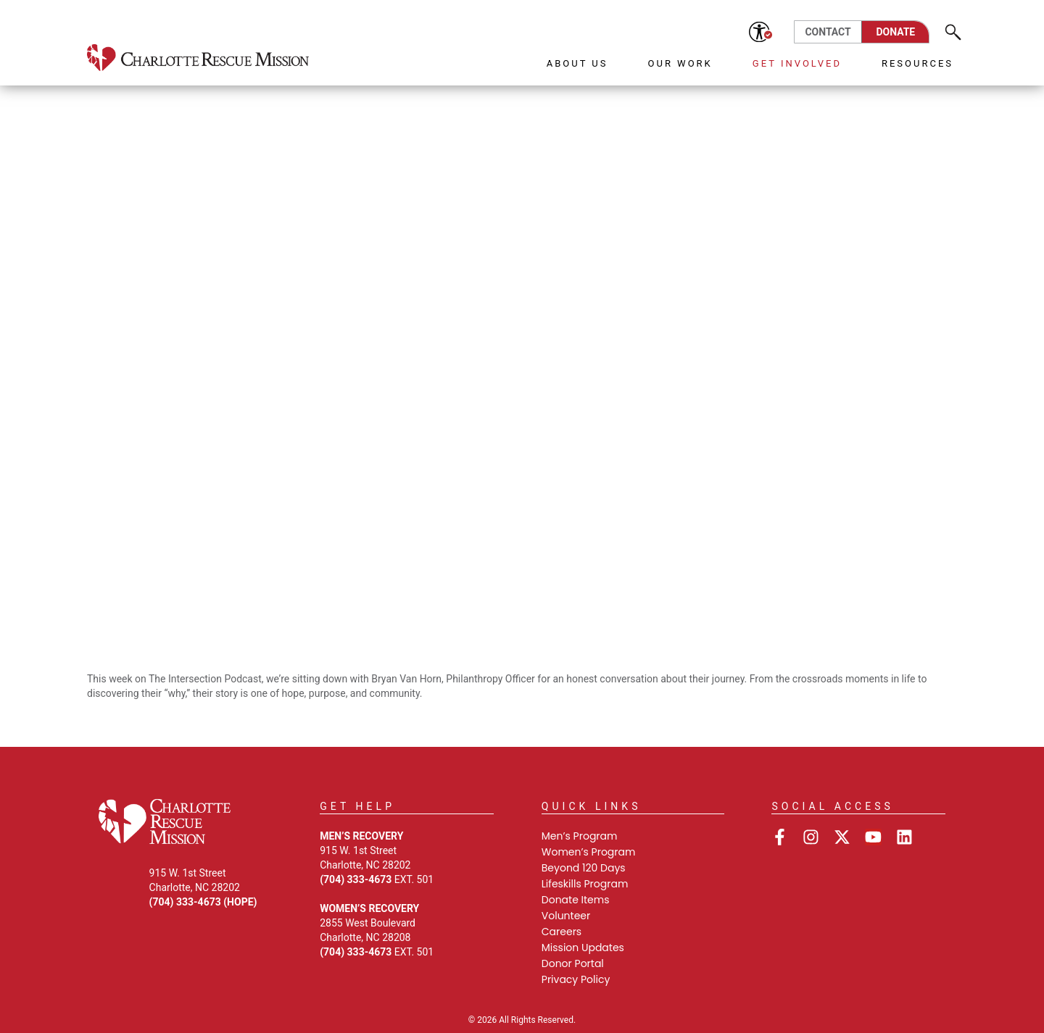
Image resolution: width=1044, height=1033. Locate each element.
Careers (561, 931)
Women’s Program (589, 852)
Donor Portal (573, 963)
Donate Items (576, 899)
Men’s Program (580, 836)
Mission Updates (583, 947)
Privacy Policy (576, 979)
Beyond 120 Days (584, 868)
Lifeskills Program (585, 884)
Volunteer (566, 915)
